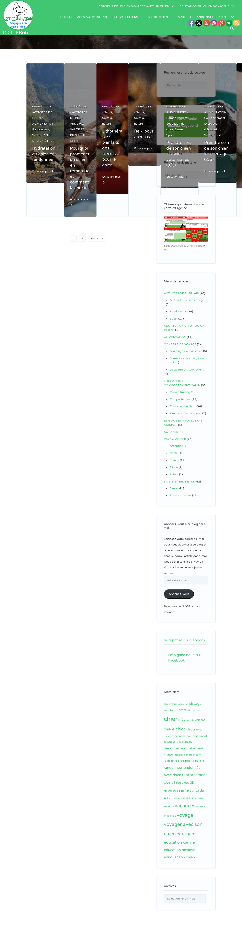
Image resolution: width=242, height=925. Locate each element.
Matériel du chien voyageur (188, 300)
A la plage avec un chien (186, 351)
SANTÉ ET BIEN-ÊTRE (179, 481)
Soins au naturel (180, 495)
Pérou (174, 467)
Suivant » (97, 238)
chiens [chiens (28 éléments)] (169, 724)
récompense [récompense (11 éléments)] (171, 786)
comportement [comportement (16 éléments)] (196, 731)
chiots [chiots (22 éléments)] (190, 725)
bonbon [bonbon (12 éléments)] (196, 705)
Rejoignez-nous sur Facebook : (185, 635)
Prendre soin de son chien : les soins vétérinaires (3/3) (179, 154)
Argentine (176, 446)
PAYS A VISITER (175, 439)
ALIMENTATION (43, 123)
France (174, 460)
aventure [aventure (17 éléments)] (184, 705)
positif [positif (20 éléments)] (189, 756)
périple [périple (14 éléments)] (199, 756)
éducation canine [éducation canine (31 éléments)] (179, 837)
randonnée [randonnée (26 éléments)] (173, 763)
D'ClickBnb (15, 33)
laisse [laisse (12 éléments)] (167, 756)
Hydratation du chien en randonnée (43, 154)
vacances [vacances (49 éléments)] (185, 800)
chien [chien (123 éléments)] (171, 714)
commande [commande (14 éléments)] (178, 731)
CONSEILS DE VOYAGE (180, 344)
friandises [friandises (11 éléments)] (179, 750)
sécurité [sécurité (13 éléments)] (169, 801)
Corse (174, 453)
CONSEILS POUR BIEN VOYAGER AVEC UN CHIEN (134, 6)
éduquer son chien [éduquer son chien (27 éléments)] (179, 852)
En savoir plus (41, 171)
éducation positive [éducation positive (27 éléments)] (179, 845)
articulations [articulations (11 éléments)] (171, 705)
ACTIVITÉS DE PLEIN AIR (78, 118)
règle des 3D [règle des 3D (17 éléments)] (185, 778)
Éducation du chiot (183, 406)
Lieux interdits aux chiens (187, 369)
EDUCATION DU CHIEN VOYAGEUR (204, 6)
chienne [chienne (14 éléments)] (200, 715)
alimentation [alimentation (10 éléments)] (170, 699)
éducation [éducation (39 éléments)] (187, 829)
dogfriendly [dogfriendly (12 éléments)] (185, 737)
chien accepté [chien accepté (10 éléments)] (187, 715)
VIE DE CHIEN (158, 17)
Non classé (171, 432)
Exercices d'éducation (185, 413)
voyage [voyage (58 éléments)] (185, 810)
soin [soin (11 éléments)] (200, 793)
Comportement (176, 118)
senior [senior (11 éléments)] (176, 793)
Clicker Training (180, 392)
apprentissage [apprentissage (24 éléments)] (189, 699)
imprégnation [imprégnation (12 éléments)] (193, 749)
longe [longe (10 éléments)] (174, 756)
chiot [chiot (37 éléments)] (180, 724)
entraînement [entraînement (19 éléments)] (193, 743)
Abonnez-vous (179, 594)
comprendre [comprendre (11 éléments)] (171, 737)
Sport (74, 141)
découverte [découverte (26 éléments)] (173, 743)
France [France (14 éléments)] (168, 749)
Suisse (174, 474)
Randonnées (40, 129)
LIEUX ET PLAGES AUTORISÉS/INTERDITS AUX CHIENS (99, 17)
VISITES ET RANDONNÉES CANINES (203, 17)
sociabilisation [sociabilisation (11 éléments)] (189, 793)
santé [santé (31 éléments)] (184, 785)
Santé (36, 135)
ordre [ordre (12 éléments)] (181, 756)
